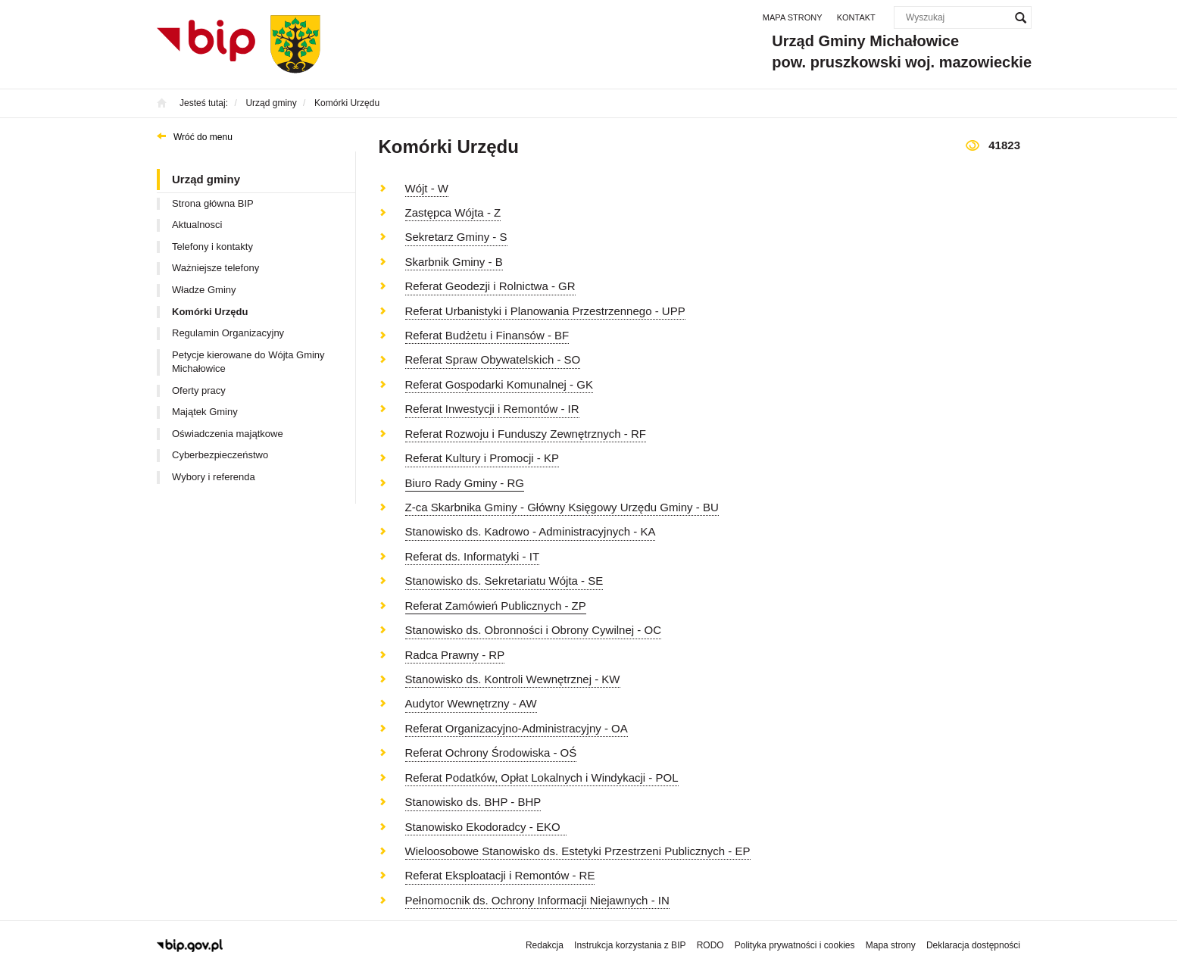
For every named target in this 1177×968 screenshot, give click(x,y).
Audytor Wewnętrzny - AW (471, 703)
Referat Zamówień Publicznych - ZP (495, 605)
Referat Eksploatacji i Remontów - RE (500, 875)
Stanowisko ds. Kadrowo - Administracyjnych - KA (530, 531)
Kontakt (856, 17)
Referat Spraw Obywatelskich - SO (493, 359)
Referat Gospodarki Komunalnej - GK (499, 384)
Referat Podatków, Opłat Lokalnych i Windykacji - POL (542, 777)
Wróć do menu (203, 137)
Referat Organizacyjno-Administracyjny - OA (516, 728)
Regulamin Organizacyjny (228, 333)
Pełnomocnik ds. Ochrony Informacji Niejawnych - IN (537, 900)
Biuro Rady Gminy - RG (465, 482)
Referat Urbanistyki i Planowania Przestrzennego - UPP (545, 310)
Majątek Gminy (205, 411)
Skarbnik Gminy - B (454, 261)
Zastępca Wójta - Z (453, 212)
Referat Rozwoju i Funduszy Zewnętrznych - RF (525, 433)
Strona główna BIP (213, 203)
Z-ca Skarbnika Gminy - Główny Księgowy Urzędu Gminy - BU (562, 507)
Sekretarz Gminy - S (456, 236)
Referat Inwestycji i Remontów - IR (492, 408)
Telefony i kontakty (212, 246)
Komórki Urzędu (210, 311)
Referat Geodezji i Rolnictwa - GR (490, 285)
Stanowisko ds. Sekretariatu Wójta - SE (504, 580)
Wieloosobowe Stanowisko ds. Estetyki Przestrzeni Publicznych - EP (578, 851)
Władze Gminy (204, 289)
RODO (710, 945)
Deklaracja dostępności (973, 945)
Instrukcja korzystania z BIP (629, 945)
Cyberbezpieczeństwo (220, 455)
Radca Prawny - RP (455, 654)
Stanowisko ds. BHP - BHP (473, 801)
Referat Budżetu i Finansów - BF (487, 335)
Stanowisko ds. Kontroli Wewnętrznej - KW (512, 679)
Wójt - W (427, 188)
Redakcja (545, 945)
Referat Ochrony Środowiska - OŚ (491, 752)
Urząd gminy (206, 179)
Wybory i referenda (213, 476)
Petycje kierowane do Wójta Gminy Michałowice (248, 362)
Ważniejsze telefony (215, 267)
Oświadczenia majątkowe (227, 433)
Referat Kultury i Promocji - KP (482, 457)
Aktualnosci (197, 224)
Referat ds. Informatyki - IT (472, 556)
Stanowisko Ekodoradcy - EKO (486, 826)
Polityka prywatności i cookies (795, 945)
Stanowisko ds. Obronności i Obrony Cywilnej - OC (533, 629)
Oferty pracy (199, 390)
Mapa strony (793, 17)
